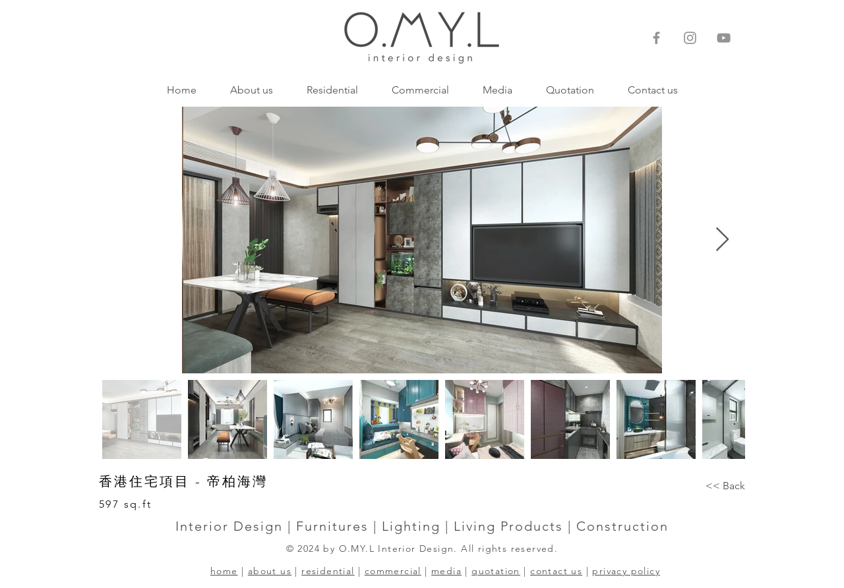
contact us (556, 571)
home (224, 571)
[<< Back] (725, 486)
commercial (393, 571)
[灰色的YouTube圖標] (723, 38)
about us (269, 571)
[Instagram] (690, 38)
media (446, 571)
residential (327, 571)
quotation (495, 571)
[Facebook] (656, 38)
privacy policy (626, 571)
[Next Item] (722, 240)
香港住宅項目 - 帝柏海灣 (183, 481)
